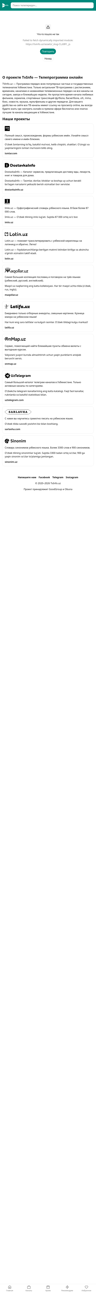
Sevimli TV (19, 79)
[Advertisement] (48, 34)
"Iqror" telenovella (24, 349)
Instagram (72, 1262)
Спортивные (83, 60)
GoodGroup (55, 1274)
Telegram (57, 1262)
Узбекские (27, 60)
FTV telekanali (21, 650)
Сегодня (86, 68)
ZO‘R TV (17, 206)
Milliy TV (17, 310)
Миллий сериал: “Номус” (28, 600)
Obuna (68, 1274)
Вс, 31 (19, 68)
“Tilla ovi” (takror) (23, 245)
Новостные (43, 60)
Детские (67, 60)
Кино (56, 60)
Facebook (44, 1262)
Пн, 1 (30, 68)
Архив (7, 68)
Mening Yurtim (21, 490)
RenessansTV (20, 768)
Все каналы (10, 60)
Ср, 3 (50, 68)
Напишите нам (27, 1262)
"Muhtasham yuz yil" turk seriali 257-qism (37, 354)
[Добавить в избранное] (88, 79)
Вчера (60, 68)
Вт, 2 (39, 68)
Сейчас (72, 68)
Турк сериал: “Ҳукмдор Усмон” (31, 614)
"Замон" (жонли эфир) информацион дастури (40, 99)
